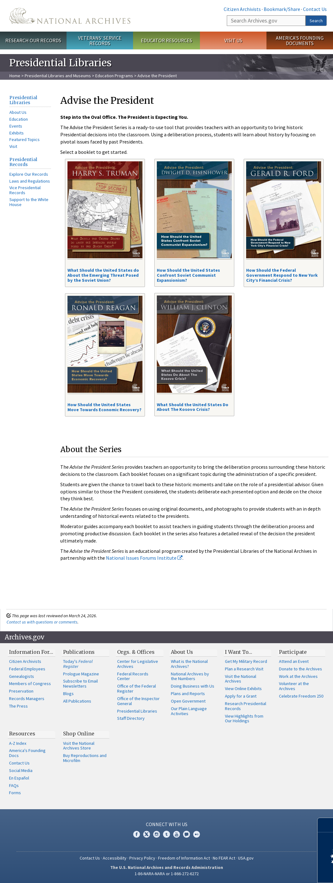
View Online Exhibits (243, 688)
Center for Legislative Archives (137, 663)
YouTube (176, 834)
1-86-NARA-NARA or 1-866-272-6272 (167, 873)
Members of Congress (30, 683)
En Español (19, 778)
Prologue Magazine (81, 674)
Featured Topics (24, 139)
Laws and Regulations (29, 181)
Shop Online (78, 733)
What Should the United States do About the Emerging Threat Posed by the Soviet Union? (103, 275)
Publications (79, 652)
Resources (22, 733)
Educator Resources (166, 40)
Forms (15, 792)
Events (15, 126)
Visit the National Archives (240, 679)
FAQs (14, 785)
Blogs (68, 693)
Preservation (21, 691)
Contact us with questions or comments (42, 622)
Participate (293, 652)
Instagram (156, 834)
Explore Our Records (28, 174)
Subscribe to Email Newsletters (80, 683)
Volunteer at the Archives (294, 686)
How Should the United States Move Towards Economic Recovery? (104, 407)
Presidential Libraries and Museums (58, 75)
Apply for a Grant (240, 696)
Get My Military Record (246, 661)
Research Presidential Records (245, 706)
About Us (18, 112)
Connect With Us (166, 824)
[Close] (326, 825)
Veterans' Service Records (100, 40)
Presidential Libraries (23, 100)
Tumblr (166, 834)
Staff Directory (131, 718)
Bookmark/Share (282, 9)
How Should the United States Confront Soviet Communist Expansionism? (188, 275)
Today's (78, 663)
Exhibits (16, 133)
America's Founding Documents (300, 40)
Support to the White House (28, 202)
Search (316, 20)
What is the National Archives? (189, 663)
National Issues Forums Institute (144, 558)
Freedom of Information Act (184, 858)
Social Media (20, 770)
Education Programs (114, 75)
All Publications (77, 701)
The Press (18, 706)
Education (18, 119)
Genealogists (21, 676)
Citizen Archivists (242, 9)
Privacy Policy (142, 858)
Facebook (136, 834)
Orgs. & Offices (136, 652)
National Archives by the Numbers (190, 676)
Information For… (31, 652)
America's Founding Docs (27, 753)
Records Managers (26, 698)
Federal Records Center (132, 676)
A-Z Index (17, 743)
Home (14, 75)
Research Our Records (33, 40)
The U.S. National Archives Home (69, 16)
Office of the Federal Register (136, 688)
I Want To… (238, 652)
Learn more (277, 872)
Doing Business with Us (192, 686)
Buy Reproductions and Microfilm (85, 758)
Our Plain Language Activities (189, 711)
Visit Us (233, 40)
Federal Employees (27, 669)
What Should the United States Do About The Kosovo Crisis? (192, 407)
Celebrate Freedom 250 (301, 696)
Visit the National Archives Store (78, 745)
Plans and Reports (188, 693)
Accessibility (115, 858)
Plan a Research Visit (244, 669)
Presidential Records (23, 162)
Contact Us (315, 9)
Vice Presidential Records (25, 190)
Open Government (188, 701)
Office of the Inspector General (138, 701)
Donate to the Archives (300, 669)
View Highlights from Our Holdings (244, 718)
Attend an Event (294, 661)
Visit (13, 146)
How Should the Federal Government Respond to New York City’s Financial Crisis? (282, 275)
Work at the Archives (298, 676)
